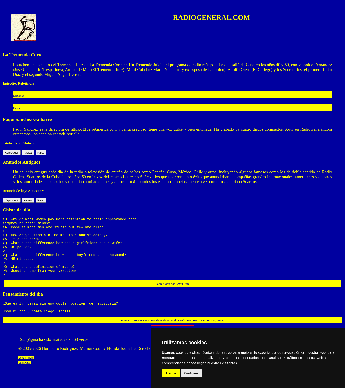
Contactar (169, 297)
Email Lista (182, 297)
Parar (41, 152)
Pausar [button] (17, 108)
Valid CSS (24, 378)
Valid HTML (26, 373)
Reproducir (12, 152)
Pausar (28, 152)
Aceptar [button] (170, 373)
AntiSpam (137, 336)
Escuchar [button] (18, 95)
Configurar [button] (191, 373)
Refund (125, 336)
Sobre (159, 297)
